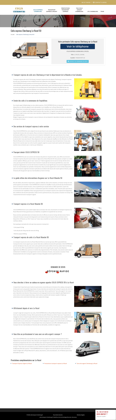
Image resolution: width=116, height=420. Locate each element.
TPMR (102, 11)
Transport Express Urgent (51, 10)
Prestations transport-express (65, 9)
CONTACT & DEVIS (100, 2)
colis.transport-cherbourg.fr (36, 415)
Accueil (12, 34)
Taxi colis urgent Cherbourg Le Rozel (87, 363)
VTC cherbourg (92, 11)
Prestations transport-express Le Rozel (55, 363)
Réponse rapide (58, 271)
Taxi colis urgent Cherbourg (79, 9)
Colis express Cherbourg (38, 10)
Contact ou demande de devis (78, 61)
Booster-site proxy (72, 417)
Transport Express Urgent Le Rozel (22, 363)
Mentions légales (81, 415)
